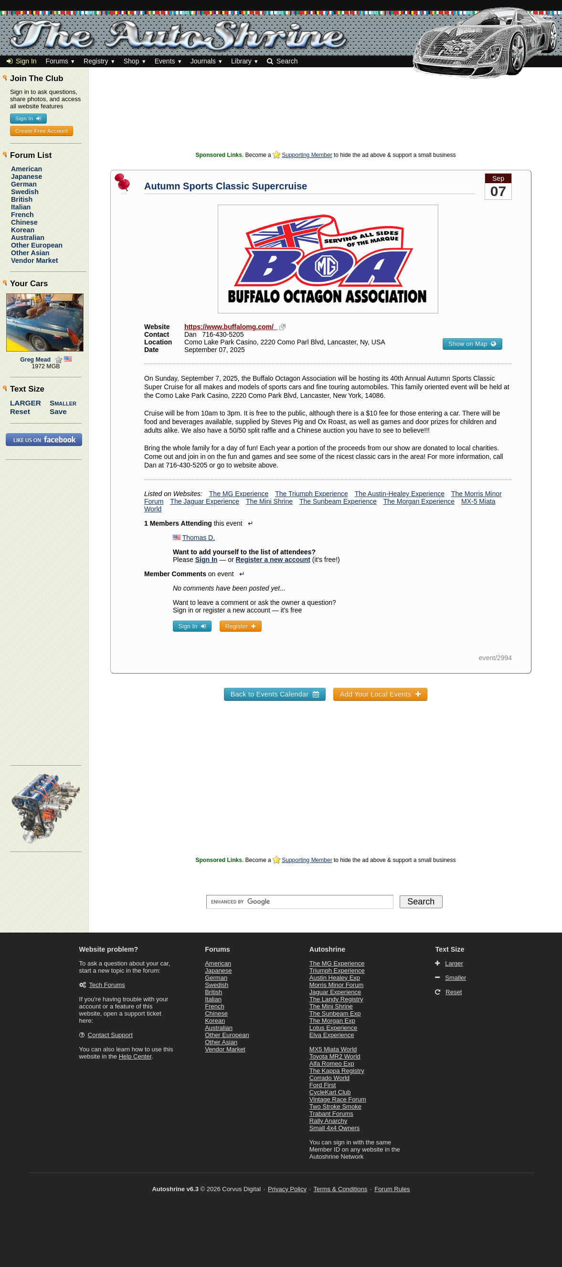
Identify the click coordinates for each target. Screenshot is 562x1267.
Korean (22, 230)
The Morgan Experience (419, 501)
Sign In (22, 61)
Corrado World (329, 1077)
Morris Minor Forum (336, 984)
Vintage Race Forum (337, 1099)
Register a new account (273, 559)
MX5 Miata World (333, 1049)
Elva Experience (331, 1035)
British (21, 199)
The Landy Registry (336, 999)
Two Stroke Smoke (335, 1106)
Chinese (24, 222)
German (24, 184)
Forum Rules (392, 1189)
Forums (56, 61)
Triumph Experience (337, 970)
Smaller (63, 403)
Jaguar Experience (335, 992)
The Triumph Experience (311, 494)
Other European (37, 245)
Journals (203, 61)
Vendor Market (34, 260)
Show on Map (472, 344)
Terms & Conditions (341, 1189)
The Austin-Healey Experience (400, 494)
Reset (20, 411)
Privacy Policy (287, 1189)
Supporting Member (307, 155)
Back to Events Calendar (275, 694)
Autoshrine (327, 949)
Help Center (135, 1056)
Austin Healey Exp (334, 977)
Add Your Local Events (380, 694)
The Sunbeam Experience (338, 501)
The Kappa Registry (336, 1070)
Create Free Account (41, 131)
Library (241, 61)
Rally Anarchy (328, 1120)
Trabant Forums (331, 1113)
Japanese (26, 176)
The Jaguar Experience (204, 501)
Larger (25, 403)
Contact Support (110, 1035)
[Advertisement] (325, 126)
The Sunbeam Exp (335, 1013)
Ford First (322, 1085)
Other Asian (30, 253)
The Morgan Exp (332, 1020)
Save (58, 411)
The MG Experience (239, 494)
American (26, 169)
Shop (131, 61)
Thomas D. (198, 537)
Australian (27, 237)
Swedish (25, 192)
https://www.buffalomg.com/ (230, 327)
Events (165, 61)
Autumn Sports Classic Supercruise (225, 186)
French (22, 214)
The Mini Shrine (269, 501)
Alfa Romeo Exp (331, 1063)
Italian (21, 207)
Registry (96, 61)
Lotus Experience (333, 1027)
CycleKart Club (330, 1092)
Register (240, 626)
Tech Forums (107, 984)
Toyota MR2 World (335, 1056)
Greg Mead (35, 359)
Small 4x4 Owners (334, 1128)
